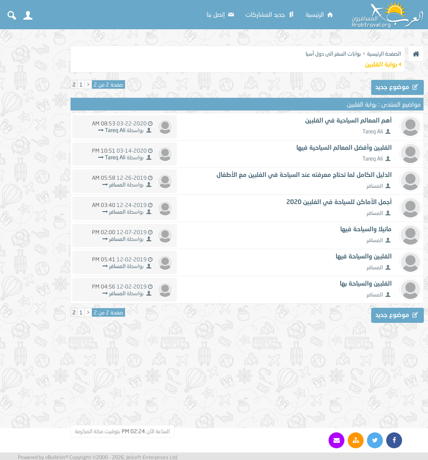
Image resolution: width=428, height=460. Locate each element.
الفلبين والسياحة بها (366, 283)
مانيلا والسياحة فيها (366, 229)
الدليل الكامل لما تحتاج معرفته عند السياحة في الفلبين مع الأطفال (304, 174)
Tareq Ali (372, 131)
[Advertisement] (33, 159)
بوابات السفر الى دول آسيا (333, 53)
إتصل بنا (220, 14)
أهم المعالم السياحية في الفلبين (348, 120)
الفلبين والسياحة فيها (364, 256)
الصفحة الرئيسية (384, 53)
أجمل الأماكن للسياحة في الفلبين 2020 (339, 201)
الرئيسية (320, 14)
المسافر (375, 185)
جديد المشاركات (270, 14)
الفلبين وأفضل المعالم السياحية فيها (344, 147)
